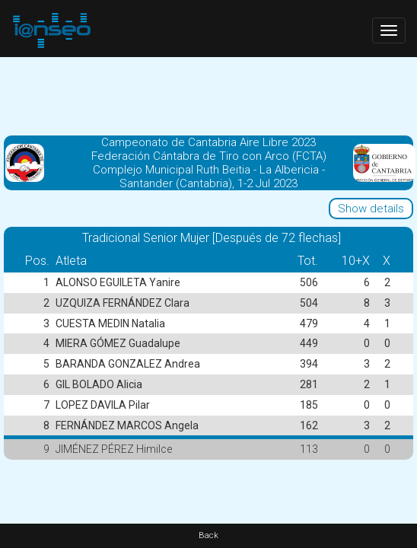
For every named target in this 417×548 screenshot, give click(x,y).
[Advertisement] (208, 95)
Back (208, 535)
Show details (371, 208)
